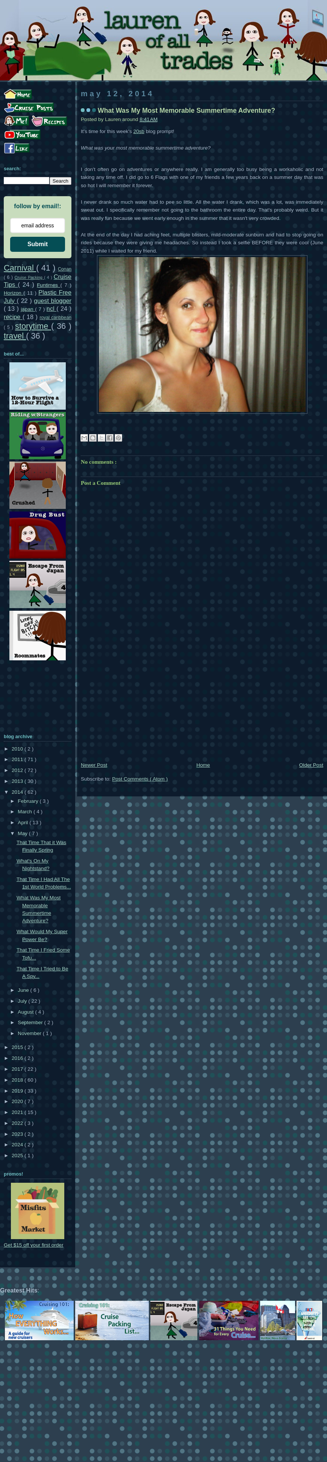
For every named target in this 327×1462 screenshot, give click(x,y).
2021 (18, 1112)
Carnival (20, 267)
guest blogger (52, 300)
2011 (18, 759)
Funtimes (48, 285)
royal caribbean (55, 317)
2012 (18, 770)
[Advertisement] (202, 704)
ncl (51, 308)
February (28, 801)
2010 (18, 749)
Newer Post (94, 765)
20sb (138, 131)
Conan (64, 269)
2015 (18, 1047)
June (24, 990)
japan (28, 309)
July (23, 1001)
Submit (37, 244)
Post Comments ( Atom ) (140, 779)
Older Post (311, 765)
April (23, 822)
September (31, 1022)
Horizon (13, 293)
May (23, 833)
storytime (33, 326)
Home (203, 765)
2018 (18, 1080)
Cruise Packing (29, 277)
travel (15, 336)
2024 (18, 1144)
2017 (18, 1069)
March (25, 811)
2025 (18, 1155)
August (26, 1012)
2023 (18, 1134)
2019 (18, 1091)
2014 (18, 792)
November (30, 1033)
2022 (18, 1123)
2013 (18, 781)
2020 (18, 1101)
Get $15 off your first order (33, 1245)
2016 (18, 1058)
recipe (13, 316)
